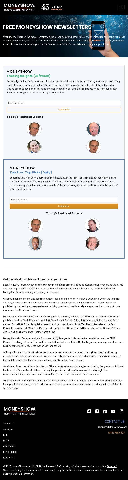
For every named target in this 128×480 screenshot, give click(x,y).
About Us (8, 429)
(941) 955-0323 (116, 432)
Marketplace (10, 446)
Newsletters (10, 452)
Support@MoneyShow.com (112, 427)
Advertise (8, 424)
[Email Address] (64, 103)
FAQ (5, 435)
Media (6, 441)
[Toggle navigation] (121, 7)
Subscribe (64, 109)
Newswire (8, 458)
